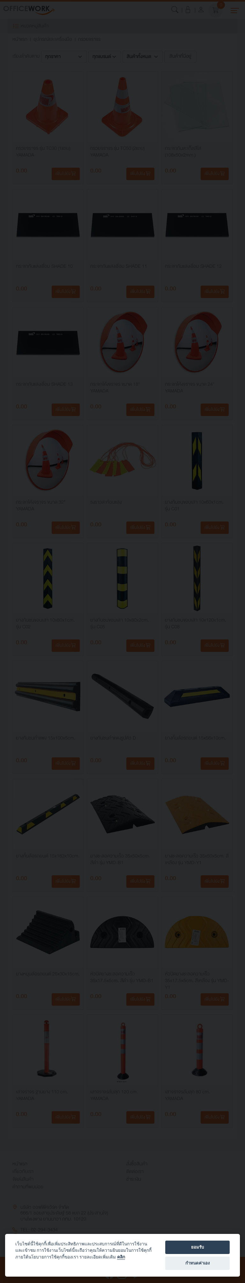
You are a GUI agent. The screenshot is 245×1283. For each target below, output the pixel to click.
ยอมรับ (197, 1247)
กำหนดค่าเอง (197, 1263)
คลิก (121, 1256)
